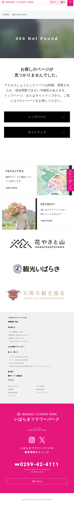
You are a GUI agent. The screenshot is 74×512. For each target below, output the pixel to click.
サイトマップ (37, 134)
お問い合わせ (37, 487)
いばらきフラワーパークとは (17, 322)
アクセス (11, 385)
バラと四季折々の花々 (16, 337)
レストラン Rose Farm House (18, 362)
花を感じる (11, 332)
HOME (6, 14)
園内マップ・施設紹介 (15, 381)
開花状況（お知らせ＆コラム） (19, 340)
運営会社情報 (40, 394)
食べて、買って (13, 357)
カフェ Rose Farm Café (16, 368)
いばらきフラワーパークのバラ (19, 346)
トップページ (37, 117)
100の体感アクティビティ (16, 352)
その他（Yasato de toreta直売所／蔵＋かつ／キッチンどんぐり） (30, 371)
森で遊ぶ (11, 376)
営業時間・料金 (13, 327)
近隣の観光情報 (12, 397)
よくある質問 (40, 391)
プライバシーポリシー (42, 397)
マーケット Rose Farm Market (18, 365)
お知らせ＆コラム (13, 391)
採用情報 (10, 394)
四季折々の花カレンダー (17, 343)
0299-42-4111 (39, 470)
